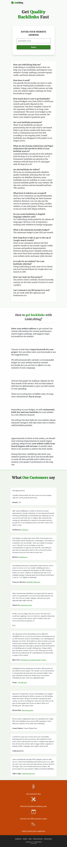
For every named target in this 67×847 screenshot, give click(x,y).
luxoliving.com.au (26, 605)
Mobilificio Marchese (33, 582)
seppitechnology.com (28, 773)
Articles (25, 839)
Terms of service (37, 839)
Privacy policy (48, 839)
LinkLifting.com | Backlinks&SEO (33, 842)
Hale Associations (27, 710)
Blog (30, 839)
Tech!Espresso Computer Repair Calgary (33, 660)
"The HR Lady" (22, 682)
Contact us (18, 839)
